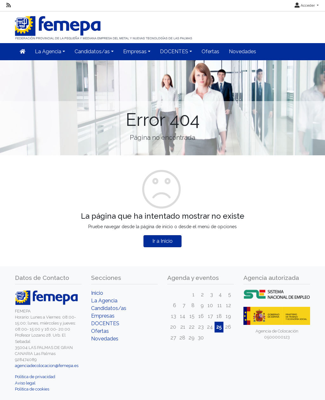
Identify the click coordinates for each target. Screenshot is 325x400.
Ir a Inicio (162, 241)
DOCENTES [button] (174, 51)
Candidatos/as (108, 308)
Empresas (103, 316)
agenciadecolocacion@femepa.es (46, 365)
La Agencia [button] (48, 51)
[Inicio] (104, 25)
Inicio (97, 293)
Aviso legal (25, 383)
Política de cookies (32, 389)
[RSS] (8, 5)
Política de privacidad (35, 376)
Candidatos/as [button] (92, 51)
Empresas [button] (135, 51)
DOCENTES (105, 323)
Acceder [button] (305, 5)
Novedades (242, 51)
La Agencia (104, 301)
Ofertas (210, 51)
